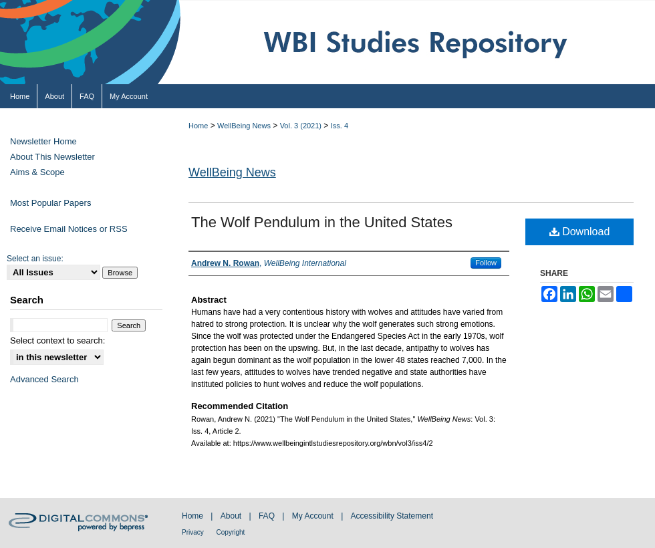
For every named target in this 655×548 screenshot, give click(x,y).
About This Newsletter (52, 157)
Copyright (231, 532)
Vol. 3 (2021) (300, 126)
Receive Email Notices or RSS (69, 229)
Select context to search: (57, 340)
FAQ (268, 516)
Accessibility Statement (392, 516)
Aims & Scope (37, 172)
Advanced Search (44, 379)
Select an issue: (35, 258)
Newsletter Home (43, 141)
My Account (314, 516)
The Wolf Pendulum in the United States (321, 222)
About (232, 516)
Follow (486, 263)
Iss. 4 (339, 126)
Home (198, 126)
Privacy (194, 532)
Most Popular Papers (50, 203)
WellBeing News (244, 126)
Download (579, 231)
